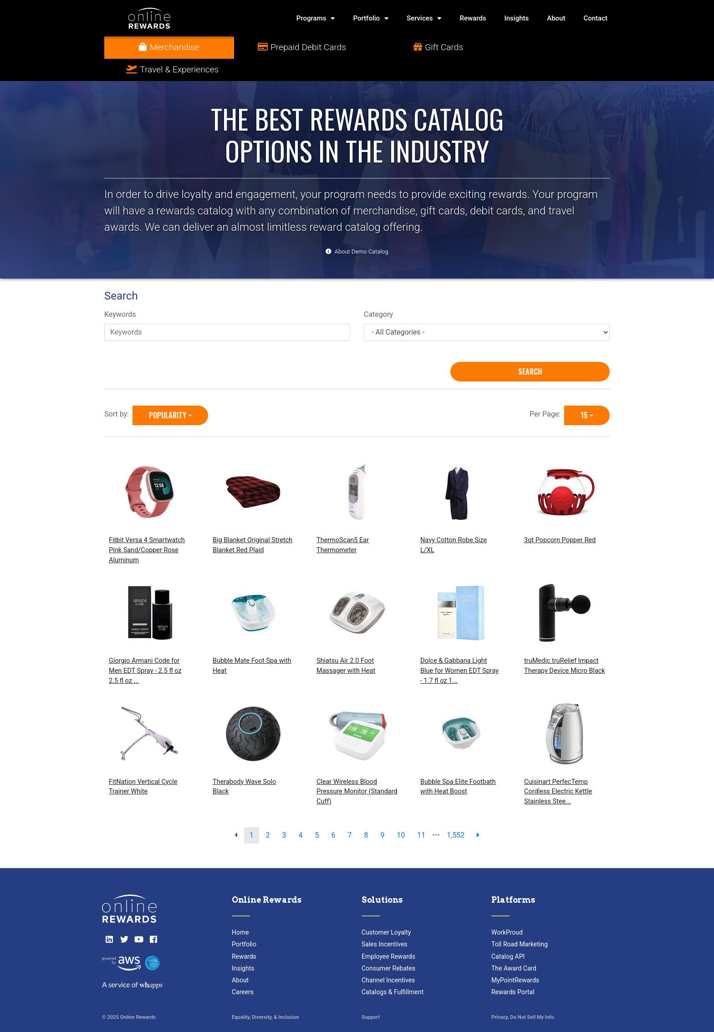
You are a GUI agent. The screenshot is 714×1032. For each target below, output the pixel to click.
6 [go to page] (333, 812)
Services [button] (424, 18)
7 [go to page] (349, 812)
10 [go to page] (401, 812)
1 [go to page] (252, 812)
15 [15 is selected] (584, 392)
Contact (595, 18)
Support (371, 995)
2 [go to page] (268, 812)
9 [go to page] (382, 812)
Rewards (472, 18)
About (556, 18)
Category (378, 292)
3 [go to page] (284, 812)
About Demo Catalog (361, 229)
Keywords (120, 292)
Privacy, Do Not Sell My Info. (523, 995)
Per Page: (547, 391)
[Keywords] (227, 310)
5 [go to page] (317, 812)
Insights (517, 18)
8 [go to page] (366, 812)
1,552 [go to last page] (455, 812)
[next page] (478, 813)
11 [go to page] (421, 812)
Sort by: (118, 391)
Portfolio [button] (370, 18)
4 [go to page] (301, 812)
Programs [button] (315, 18)
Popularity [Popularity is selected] (167, 392)
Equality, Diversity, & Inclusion (265, 995)
